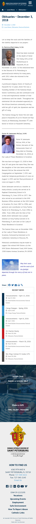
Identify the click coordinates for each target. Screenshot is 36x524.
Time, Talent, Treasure (18, 409)
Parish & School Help (18, 381)
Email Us (18, 480)
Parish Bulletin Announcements (16, 300)
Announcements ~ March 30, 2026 (18, 341)
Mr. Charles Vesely (12, 331)
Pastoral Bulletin (24, 27)
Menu (30, 4)
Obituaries (15, 27)
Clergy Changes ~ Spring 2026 (17, 308)
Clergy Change (12, 313)
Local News (7, 27)
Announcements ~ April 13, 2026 (18, 296)
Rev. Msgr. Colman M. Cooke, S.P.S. (18, 354)
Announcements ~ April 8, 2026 (17, 318)
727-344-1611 (21, 475)
